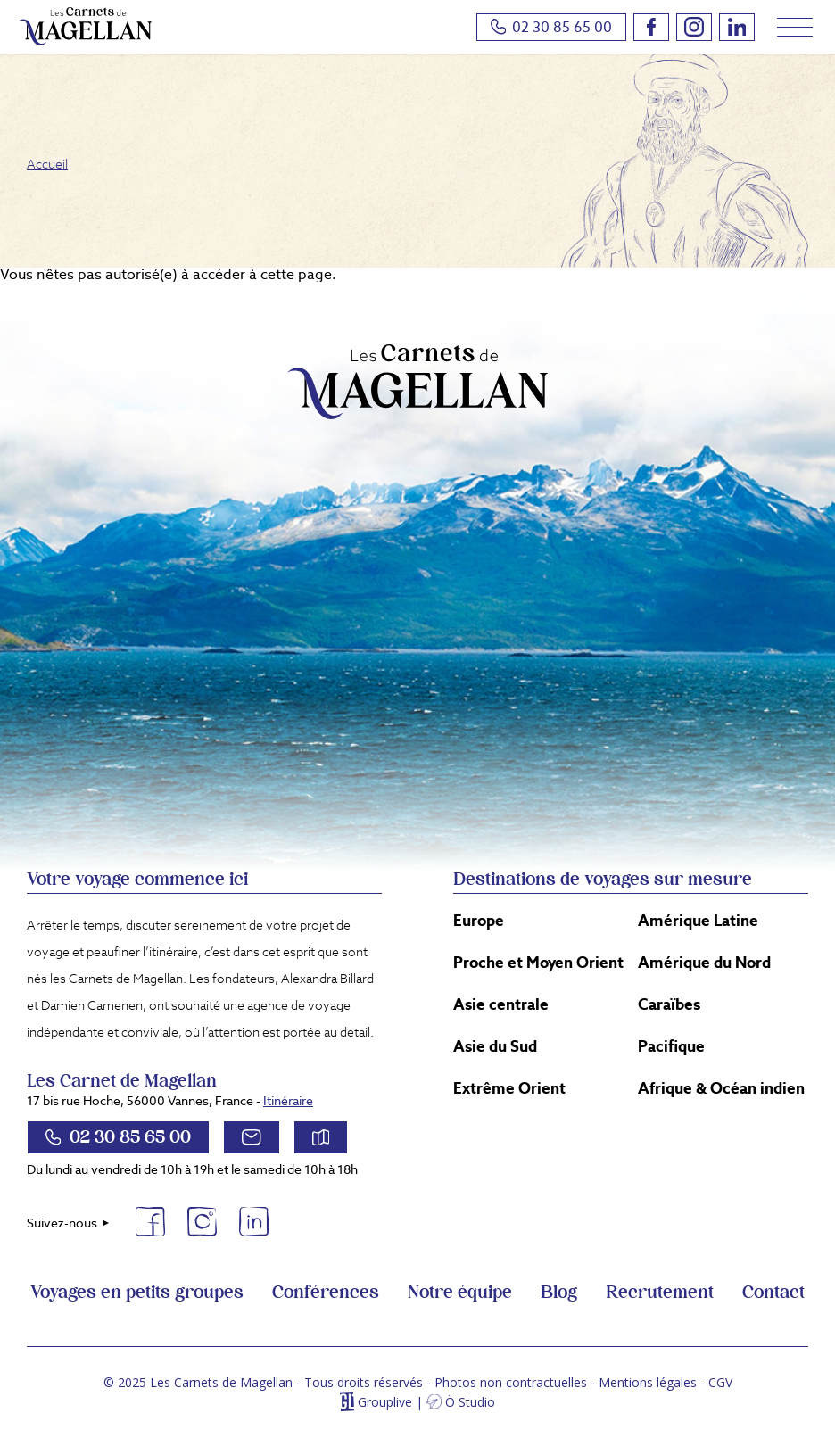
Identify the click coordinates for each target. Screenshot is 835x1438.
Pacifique (671, 1046)
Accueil (47, 164)
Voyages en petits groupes (137, 1293)
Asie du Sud (495, 1046)
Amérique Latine (698, 921)
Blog (559, 1293)
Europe (478, 921)
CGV (720, 1382)
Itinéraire (288, 1101)
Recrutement (660, 1293)
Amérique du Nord (704, 962)
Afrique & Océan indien (721, 1088)
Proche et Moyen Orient (538, 962)
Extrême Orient (509, 1088)
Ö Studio (470, 1401)
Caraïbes (669, 1004)
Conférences (325, 1293)
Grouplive (385, 1401)
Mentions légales (648, 1382)
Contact (773, 1293)
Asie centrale (501, 1004)
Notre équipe (460, 1293)
